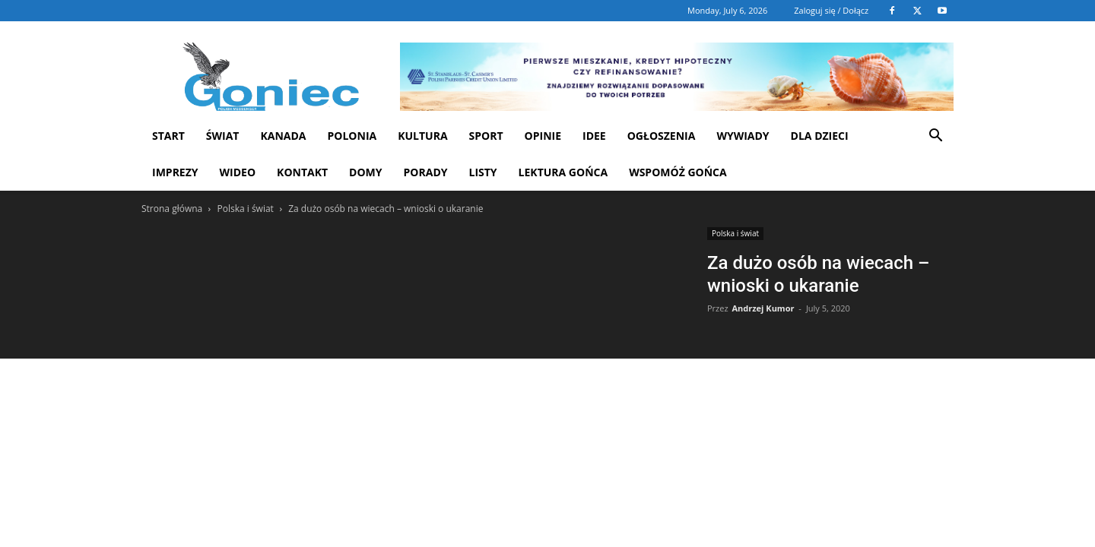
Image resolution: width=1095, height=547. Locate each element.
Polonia (352, 135)
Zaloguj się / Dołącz (831, 10)
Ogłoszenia (661, 135)
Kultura (422, 135)
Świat (223, 135)
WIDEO (238, 172)
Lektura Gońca (563, 172)
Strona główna (171, 208)
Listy (482, 172)
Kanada (283, 135)
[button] (935, 137)
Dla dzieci (820, 135)
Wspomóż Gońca (678, 172)
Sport (486, 135)
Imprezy (175, 172)
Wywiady (742, 135)
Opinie (543, 135)
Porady (426, 172)
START (168, 135)
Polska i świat (245, 208)
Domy (365, 172)
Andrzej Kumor (763, 308)
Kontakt (302, 172)
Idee (594, 135)
